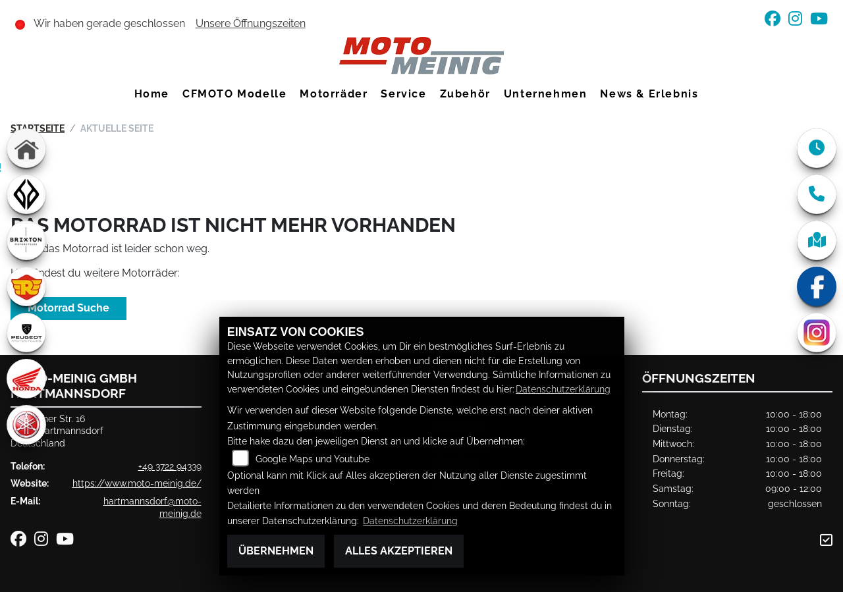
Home (151, 94)
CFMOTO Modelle (234, 94)
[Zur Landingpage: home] (26, 148)
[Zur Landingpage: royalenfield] (26, 286)
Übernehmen (275, 551)
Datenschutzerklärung (563, 388)
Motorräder (333, 94)
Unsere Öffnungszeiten (251, 23)
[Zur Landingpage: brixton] (26, 240)
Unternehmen (545, 94)
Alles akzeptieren (398, 551)
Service (403, 94)
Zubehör (465, 94)
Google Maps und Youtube (312, 458)
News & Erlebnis (649, 94)
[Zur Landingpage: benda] (26, 194)
